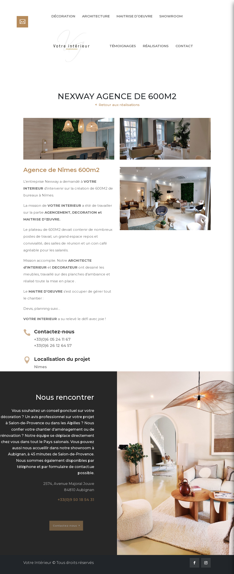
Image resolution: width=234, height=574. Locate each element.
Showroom (171, 16)
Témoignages (122, 46)
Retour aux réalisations (119, 105)
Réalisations (156, 46)
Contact (184, 46)
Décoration (63, 16)
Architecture (96, 16)
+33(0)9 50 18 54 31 (76, 500)
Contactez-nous (60, 526)
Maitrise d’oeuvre (134, 16)
